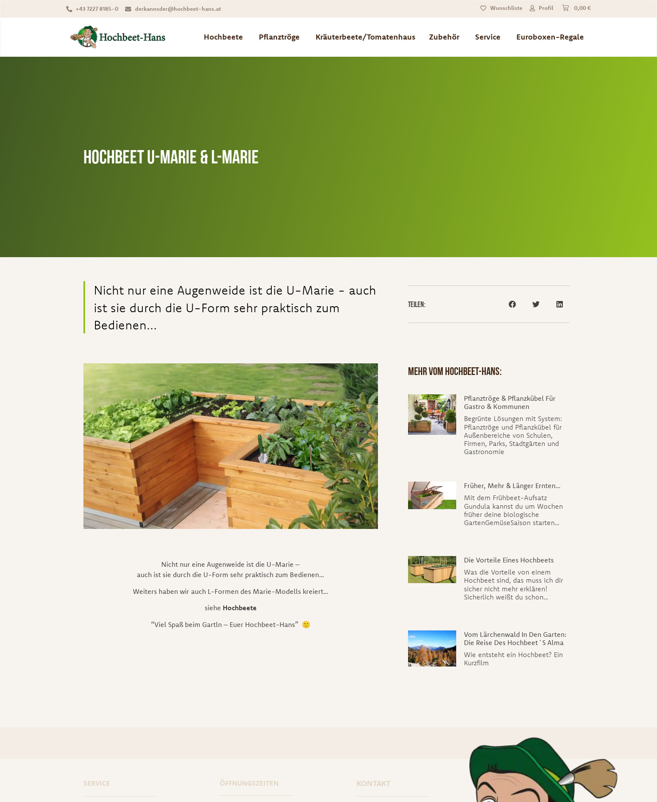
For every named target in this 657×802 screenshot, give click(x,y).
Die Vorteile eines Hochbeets (509, 560)
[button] (512, 304)
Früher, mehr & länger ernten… (512, 485)
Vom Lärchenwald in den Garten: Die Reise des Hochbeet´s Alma (515, 638)
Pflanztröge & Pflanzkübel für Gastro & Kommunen (510, 402)
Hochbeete (240, 607)
